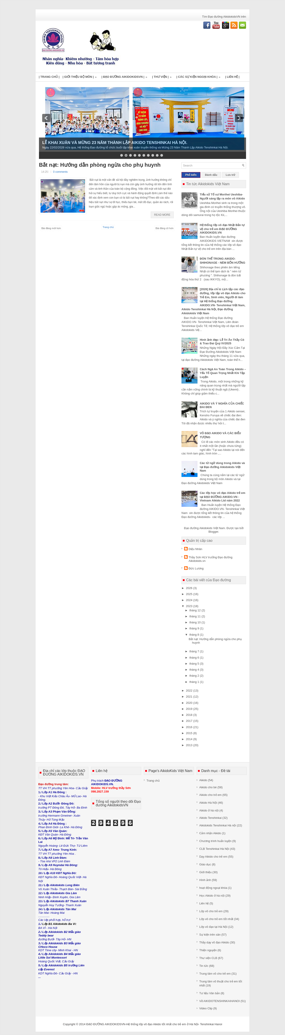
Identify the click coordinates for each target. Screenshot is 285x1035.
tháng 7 (194, 651)
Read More (162, 214)
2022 (189, 690)
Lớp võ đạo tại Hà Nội (213, 926)
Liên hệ (204, 903)
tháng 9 (194, 628)
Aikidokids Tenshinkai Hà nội (217, 825)
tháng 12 (195, 610)
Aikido (203, 780)
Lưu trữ (230, 175)
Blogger (213, 531)
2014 (189, 739)
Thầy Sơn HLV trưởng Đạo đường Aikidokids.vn (210, 559)
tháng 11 (195, 616)
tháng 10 (195, 622)
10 (161, 155)
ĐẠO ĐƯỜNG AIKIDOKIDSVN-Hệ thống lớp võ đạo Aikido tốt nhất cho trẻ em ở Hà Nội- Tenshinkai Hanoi (154, 1024)
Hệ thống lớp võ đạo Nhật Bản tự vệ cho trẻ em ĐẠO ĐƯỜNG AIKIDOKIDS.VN (222, 228)
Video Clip (205, 1008)
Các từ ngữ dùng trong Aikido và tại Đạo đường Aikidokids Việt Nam (222, 466)
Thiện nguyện (208, 950)
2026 (189, 588)
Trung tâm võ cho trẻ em (215, 973)
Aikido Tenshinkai (210, 817)
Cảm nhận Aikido (210, 833)
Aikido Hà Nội (208, 802)
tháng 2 (194, 675)
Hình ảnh (205, 880)
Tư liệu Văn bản (209, 993)
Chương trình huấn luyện (215, 841)
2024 (189, 600)
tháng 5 (194, 663)
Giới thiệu (205, 872)
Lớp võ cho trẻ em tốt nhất (216, 919)
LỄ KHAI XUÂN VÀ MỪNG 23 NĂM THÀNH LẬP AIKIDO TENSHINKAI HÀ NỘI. (114, 142)
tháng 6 (194, 657)
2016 (189, 727)
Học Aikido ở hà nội (212, 895)
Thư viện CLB (208, 958)
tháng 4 (194, 669)
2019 (189, 709)
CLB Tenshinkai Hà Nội (214, 848)
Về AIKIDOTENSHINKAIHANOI (219, 1001)
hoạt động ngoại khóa (213, 887)
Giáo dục (205, 864)
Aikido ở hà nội (209, 810)
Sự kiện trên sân (210, 934)
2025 (189, 594)
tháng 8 (194, 634)
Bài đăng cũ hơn (164, 228)
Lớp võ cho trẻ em (211, 911)
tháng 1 (194, 682)
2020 (189, 702)
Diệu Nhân (195, 549)
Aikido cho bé (208, 787)
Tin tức (203, 965)
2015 (189, 733)
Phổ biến (191, 175)
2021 (189, 696)
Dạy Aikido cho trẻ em (213, 856)
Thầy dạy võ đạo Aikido (214, 942)
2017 (189, 721)
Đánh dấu (211, 175)
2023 (189, 606)
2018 (189, 715)
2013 (189, 745)
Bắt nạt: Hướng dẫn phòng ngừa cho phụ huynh (100, 165)
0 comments (60, 171)
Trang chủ (108, 227)
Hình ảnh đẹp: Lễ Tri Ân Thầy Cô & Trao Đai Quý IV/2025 (222, 341)
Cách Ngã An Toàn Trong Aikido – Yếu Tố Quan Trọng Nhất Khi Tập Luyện (223, 373)
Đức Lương (196, 568)
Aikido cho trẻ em (210, 795)
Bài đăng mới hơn (51, 228)
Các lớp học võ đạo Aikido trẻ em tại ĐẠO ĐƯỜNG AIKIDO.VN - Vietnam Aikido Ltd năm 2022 (222, 496)
